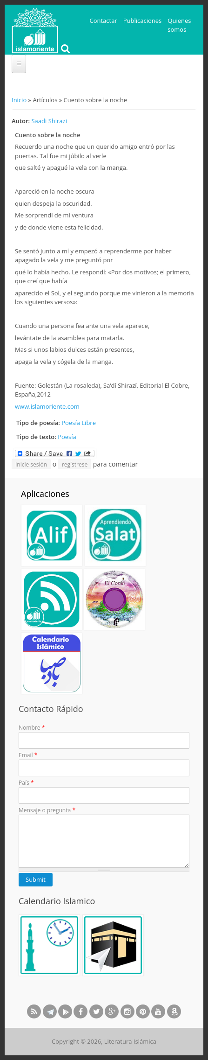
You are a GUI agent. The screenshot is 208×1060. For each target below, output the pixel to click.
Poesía (67, 436)
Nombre (32, 728)
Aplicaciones (45, 493)
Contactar (103, 20)
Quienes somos (179, 25)
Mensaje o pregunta (47, 810)
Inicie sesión (31, 464)
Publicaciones (142, 20)
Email (28, 755)
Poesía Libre (78, 422)
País (26, 783)
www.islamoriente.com (47, 406)
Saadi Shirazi (49, 121)
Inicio (19, 100)
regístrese (74, 464)
